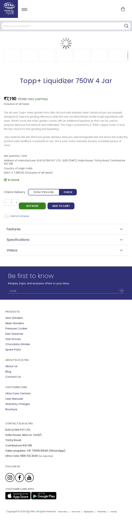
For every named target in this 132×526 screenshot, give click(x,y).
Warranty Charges (17, 404)
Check (68, 192)
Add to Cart (61, 206)
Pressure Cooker (16, 328)
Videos (12, 250)
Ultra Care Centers (18, 393)
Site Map (114, 512)
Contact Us (13, 377)
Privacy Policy (63, 512)
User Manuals (14, 399)
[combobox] (66, 26)
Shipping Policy (89, 512)
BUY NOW (32, 206)
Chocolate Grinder (17, 344)
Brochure (11, 409)
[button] (12, 55)
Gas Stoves (13, 339)
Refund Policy (102, 512)
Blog (8, 371)
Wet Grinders (14, 318)
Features (14, 229)
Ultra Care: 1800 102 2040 (21, 456)
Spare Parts (13, 349)
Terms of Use (75, 512)
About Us (11, 366)
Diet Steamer (14, 334)
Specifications (18, 239)
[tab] (66, 229)
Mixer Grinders (14, 323)
